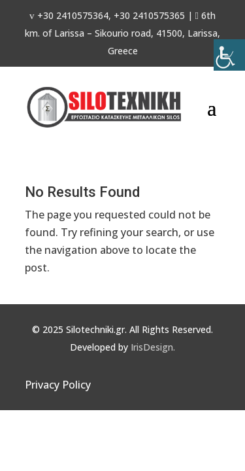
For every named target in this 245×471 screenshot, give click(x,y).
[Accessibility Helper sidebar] (229, 55)
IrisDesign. (153, 347)
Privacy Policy (58, 384)
